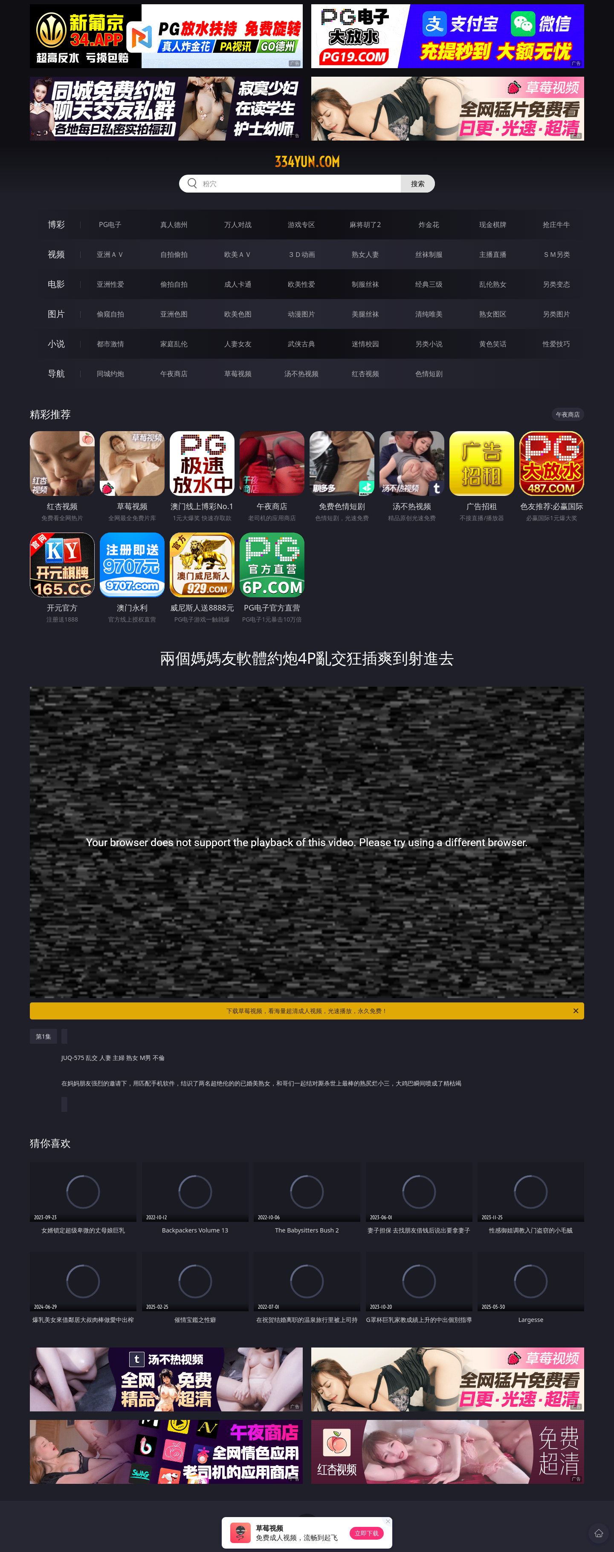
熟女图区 (493, 314)
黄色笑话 (493, 343)
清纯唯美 (429, 314)
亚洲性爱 (110, 284)
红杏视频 (365, 373)
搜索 (418, 183)
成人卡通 (238, 284)
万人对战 (238, 224)
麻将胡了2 (365, 224)
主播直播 (493, 254)
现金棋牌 (493, 224)
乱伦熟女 (493, 284)
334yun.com (307, 161)
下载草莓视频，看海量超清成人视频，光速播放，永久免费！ (403, 1011)
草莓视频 (238, 373)
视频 (56, 254)
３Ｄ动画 (301, 254)
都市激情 (110, 343)
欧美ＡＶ (238, 254)
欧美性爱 (301, 284)
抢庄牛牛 (556, 224)
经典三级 (429, 284)
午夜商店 (174, 373)
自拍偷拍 (174, 254)
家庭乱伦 (174, 343)
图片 (56, 314)
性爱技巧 (556, 343)
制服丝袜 (365, 284)
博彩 (56, 224)
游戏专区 (301, 224)
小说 (56, 343)
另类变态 (556, 284)
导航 (56, 373)
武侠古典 (301, 343)
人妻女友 (238, 343)
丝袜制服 (429, 254)
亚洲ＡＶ (110, 254)
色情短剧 (429, 373)
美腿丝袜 (365, 314)
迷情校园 (365, 343)
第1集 (43, 1036)
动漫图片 (301, 314)
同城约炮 (110, 373)
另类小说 (429, 343)
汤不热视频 (301, 373)
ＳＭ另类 (556, 254)
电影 (56, 284)
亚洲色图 (174, 314)
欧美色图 (238, 314)
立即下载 (367, 1533)
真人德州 (174, 224)
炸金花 (429, 224)
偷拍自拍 (174, 284)
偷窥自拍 (110, 314)
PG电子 (110, 224)
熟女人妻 (365, 254)
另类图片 (556, 314)
